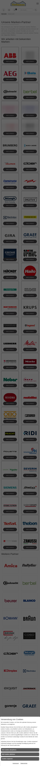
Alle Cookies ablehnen (8, 754)
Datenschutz (23, 763)
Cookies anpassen (7, 758)
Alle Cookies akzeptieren (9, 750)
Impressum (16, 763)
